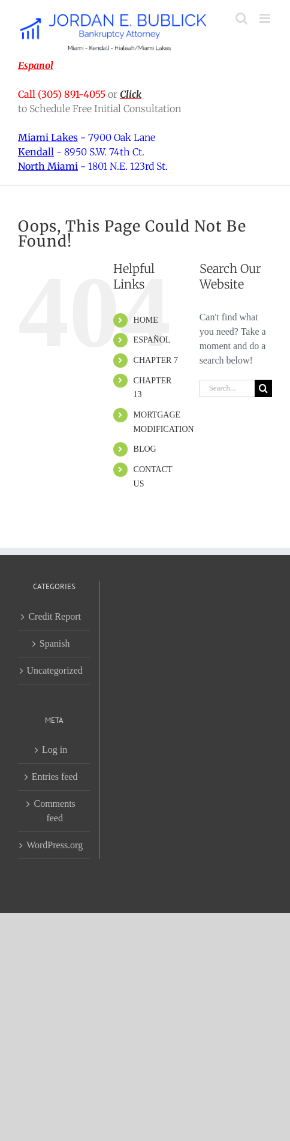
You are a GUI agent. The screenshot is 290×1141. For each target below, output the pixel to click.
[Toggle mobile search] (241, 18)
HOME (146, 320)
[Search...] (227, 388)
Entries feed (55, 776)
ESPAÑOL (152, 339)
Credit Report (54, 616)
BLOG (145, 449)
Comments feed (54, 810)
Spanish (55, 643)
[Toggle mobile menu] (265, 18)
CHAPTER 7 (156, 360)
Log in (54, 749)
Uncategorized (55, 670)
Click (130, 94)
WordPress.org (54, 845)
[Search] (263, 388)
